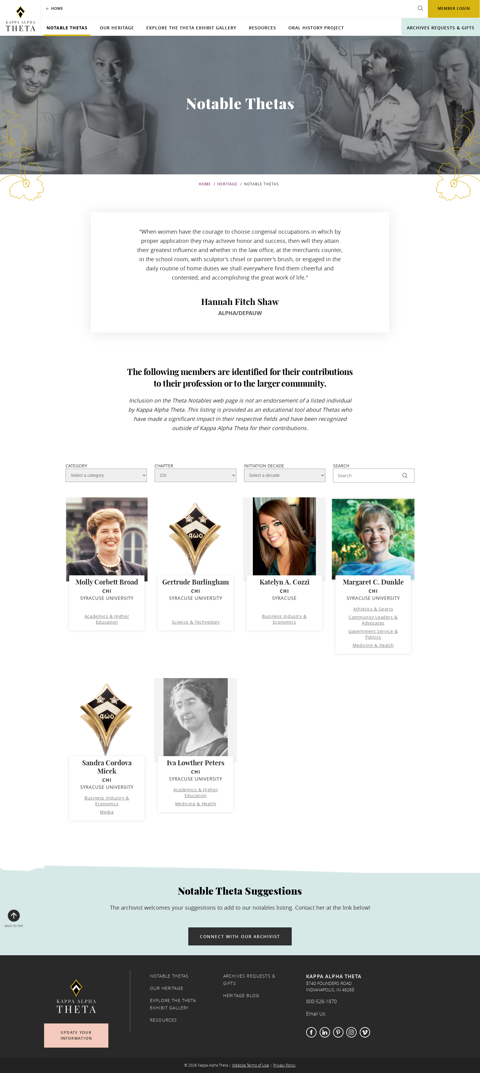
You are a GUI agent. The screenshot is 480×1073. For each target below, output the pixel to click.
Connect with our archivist (240, 936)
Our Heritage (117, 28)
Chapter (164, 466)
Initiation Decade (264, 466)
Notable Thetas (67, 28)
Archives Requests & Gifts (440, 28)
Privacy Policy (284, 1065)
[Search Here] (373, 475)
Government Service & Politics (373, 634)
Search (341, 466)
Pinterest (338, 1032)
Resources (262, 28)
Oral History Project (316, 28)
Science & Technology (196, 622)
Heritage (227, 184)
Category (76, 466)
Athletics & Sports (373, 609)
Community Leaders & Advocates (373, 620)
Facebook (311, 1032)
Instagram (351, 1032)
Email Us (315, 1013)
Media (107, 812)
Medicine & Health (373, 645)
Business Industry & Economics (284, 619)
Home (205, 184)
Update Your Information (76, 1035)
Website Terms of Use (250, 1065)
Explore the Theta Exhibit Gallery (191, 28)
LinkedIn (325, 1032)
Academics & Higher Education (106, 619)
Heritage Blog (241, 995)
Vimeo (365, 1032)
